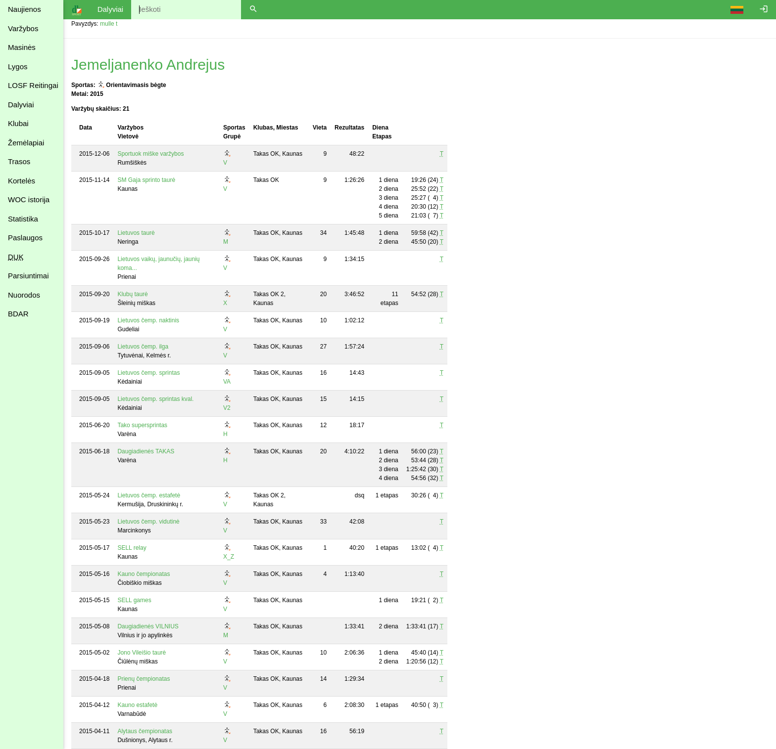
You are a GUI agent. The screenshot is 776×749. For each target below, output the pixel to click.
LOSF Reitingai (33, 85)
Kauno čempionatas (143, 574)
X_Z (228, 556)
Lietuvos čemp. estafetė (148, 495)
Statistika (23, 219)
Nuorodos (24, 295)
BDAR (18, 313)
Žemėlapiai (26, 142)
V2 (227, 407)
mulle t (108, 23)
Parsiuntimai (28, 275)
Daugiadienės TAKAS (145, 451)
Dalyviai (21, 104)
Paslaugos (25, 237)
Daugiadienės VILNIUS (147, 626)
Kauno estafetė (137, 705)
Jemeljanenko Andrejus (148, 64)
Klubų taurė (132, 294)
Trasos (19, 161)
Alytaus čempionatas (144, 731)
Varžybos (23, 28)
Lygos (17, 66)
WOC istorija (28, 199)
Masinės (22, 47)
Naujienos (24, 9)
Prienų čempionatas (143, 678)
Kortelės (21, 180)
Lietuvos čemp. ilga (142, 346)
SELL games (134, 600)
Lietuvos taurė (135, 232)
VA (227, 381)
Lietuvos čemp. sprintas (148, 372)
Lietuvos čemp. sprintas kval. (155, 399)
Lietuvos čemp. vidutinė (148, 521)
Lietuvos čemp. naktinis (148, 320)
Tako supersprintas (142, 425)
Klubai (18, 123)
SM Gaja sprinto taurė (146, 179)
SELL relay (131, 547)
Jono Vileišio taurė (141, 652)
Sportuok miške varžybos (150, 153)
